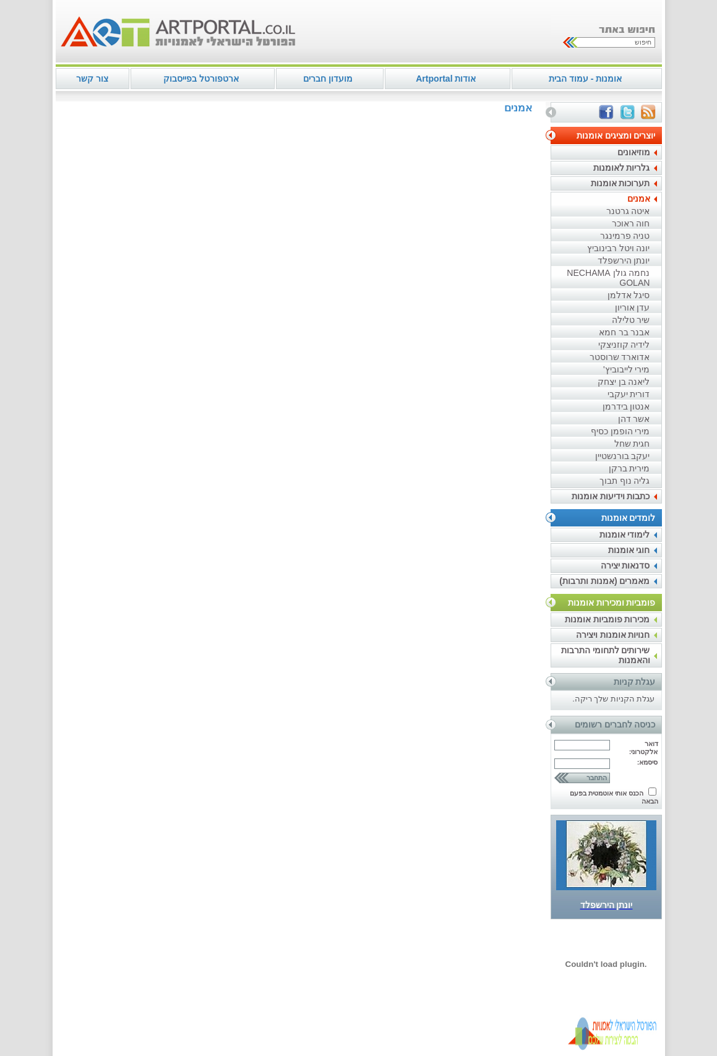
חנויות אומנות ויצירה (613, 635)
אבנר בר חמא (624, 332)
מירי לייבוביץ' (626, 369)
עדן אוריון (632, 307)
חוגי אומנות (629, 550)
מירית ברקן (629, 468)
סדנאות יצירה (625, 565)
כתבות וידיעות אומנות (611, 496)
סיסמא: (647, 762)
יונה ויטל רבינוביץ (618, 248)
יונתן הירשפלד (624, 260)
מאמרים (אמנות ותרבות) (604, 581)
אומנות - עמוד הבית (585, 79)
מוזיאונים (633, 152)
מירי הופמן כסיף (620, 431)
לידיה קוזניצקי (624, 345)
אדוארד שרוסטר (620, 357)
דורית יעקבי (629, 394)
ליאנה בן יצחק (624, 382)
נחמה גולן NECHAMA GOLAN (608, 278)
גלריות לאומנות (621, 168)
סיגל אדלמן (629, 295)
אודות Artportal (446, 79)
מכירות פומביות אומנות (607, 619)
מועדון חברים (328, 79)
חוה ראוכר (631, 223)
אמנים (638, 199)
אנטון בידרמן (626, 406)
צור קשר (92, 79)
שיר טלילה (631, 320)
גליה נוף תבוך (624, 481)
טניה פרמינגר (625, 236)
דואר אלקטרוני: (643, 747)
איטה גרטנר (628, 211)
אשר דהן (634, 419)
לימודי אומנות (624, 534)
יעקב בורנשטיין (622, 456)
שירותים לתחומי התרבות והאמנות (605, 655)
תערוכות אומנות (620, 183)
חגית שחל (632, 444)
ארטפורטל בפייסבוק (201, 79)
